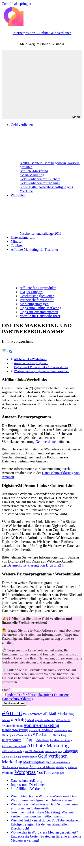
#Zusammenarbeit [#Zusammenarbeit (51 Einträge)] (14, 746)
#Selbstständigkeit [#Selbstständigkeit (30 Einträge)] (63, 730)
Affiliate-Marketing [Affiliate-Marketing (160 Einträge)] (48, 745)
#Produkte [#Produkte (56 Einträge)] (46, 730)
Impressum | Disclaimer (28, 784)
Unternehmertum (23, 237)
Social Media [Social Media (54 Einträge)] (46, 767)
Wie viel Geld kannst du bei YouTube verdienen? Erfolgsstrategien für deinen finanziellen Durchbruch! (46, 824)
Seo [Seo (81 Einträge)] (32, 767)
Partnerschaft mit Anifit (37, 300)
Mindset (16, 241)
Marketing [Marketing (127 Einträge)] (12, 761)
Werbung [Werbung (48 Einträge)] (8, 772)
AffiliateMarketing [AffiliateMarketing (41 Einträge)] (13, 751)
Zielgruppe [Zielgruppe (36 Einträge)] (58, 772)
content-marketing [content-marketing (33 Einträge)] (11, 756)
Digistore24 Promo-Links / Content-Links (41, 367)
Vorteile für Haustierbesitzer (40, 316)
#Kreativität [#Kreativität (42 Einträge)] (63, 720)
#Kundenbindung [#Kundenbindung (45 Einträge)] (12, 725)
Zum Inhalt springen (16, 4)
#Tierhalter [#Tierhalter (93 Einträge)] (42, 734)
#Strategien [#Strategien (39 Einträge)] (8, 735)
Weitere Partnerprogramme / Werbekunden (41, 371)
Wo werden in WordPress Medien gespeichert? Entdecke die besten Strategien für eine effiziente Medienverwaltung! (46, 836)
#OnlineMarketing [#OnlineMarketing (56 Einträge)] (15, 730)
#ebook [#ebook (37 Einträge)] (6, 720)
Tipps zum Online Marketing (40, 308)
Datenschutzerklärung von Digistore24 (35, 565)
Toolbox (17, 245)
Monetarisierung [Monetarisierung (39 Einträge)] (61, 762)
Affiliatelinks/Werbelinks (30, 359)
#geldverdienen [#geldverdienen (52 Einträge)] (45, 720)
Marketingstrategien (34, 304)
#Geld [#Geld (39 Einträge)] (30, 720)
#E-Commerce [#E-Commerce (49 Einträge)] (32, 714)
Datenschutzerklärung (26, 780)
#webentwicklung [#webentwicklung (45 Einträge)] (61, 740)
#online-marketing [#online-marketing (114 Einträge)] (41, 725)
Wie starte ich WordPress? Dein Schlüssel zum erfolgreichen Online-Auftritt (44, 806)
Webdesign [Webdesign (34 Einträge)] (61, 767)
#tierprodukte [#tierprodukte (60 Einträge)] (11, 740)
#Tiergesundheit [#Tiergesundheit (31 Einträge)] (24, 735)
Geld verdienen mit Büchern (40, 179)
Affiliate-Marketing (34, 171)
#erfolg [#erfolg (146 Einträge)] (18, 719)
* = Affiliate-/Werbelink (28, 789)
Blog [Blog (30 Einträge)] (60, 751)
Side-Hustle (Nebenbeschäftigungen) (46, 187)
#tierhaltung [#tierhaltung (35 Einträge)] (59, 735)
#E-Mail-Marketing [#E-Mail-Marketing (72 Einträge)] (58, 713)
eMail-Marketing (32, 175)
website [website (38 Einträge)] (72, 767)
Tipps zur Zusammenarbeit (39, 312)
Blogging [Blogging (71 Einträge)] (70, 751)
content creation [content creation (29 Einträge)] (29, 757)
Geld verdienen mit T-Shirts (40, 183)
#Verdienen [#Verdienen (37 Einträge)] (42, 740)
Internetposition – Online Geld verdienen (42, 33)
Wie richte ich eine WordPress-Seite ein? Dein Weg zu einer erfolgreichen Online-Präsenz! (44, 798)
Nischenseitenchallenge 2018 (41, 233)
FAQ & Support (31, 292)
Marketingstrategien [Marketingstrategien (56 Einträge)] (37, 762)
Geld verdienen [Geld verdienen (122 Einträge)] (53, 756)
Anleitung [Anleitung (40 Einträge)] (51, 751)
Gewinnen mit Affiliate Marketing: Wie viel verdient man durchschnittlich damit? (42, 814)
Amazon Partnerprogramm (31, 363)
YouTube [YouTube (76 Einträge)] (44, 772)
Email (6, 690)
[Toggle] (10, 351)
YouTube (26, 191)
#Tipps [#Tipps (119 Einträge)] (28, 739)
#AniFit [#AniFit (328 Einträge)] (12, 712)
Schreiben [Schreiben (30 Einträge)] (23, 767)
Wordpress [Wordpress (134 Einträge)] (25, 772)
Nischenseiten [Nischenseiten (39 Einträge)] (10, 767)
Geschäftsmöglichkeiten (37, 296)
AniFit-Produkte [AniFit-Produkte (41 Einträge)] (34, 751)
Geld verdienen (46, 442)
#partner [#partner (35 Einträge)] (33, 730)
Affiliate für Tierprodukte (38, 288)
